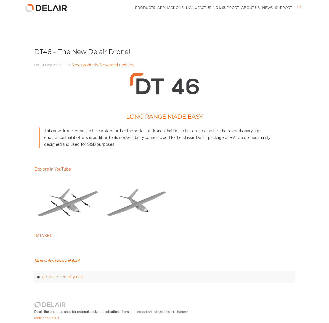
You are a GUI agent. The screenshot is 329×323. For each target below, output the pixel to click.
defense (50, 276)
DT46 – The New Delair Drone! (82, 52)
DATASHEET (45, 235)
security (66, 276)
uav (79, 276)
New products (85, 65)
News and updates (117, 65)
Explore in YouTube (52, 169)
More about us (45, 318)
